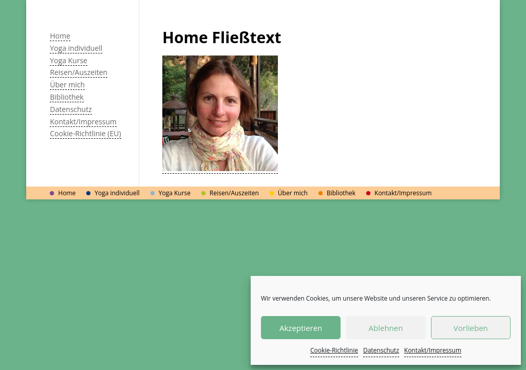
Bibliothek (66, 97)
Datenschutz (381, 350)
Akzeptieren (300, 328)
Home (60, 36)
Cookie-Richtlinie (334, 350)
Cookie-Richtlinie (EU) (85, 133)
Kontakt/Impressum (432, 350)
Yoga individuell (76, 48)
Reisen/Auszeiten (78, 72)
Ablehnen (386, 328)
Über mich (67, 84)
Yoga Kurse (68, 60)
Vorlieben (471, 328)
